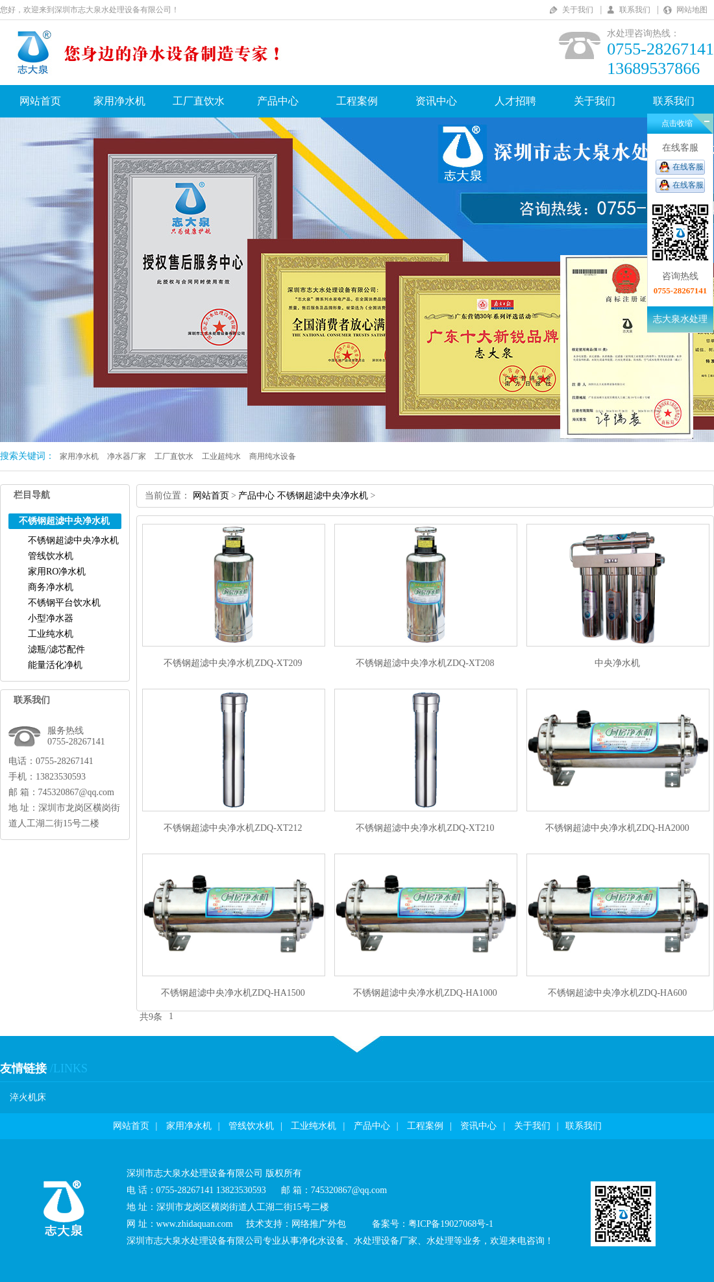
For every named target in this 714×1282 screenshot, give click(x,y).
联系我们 (634, 9)
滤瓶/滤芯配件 (56, 649)
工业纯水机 (50, 634)
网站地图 (692, 9)
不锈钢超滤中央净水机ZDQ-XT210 (425, 828)
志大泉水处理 (680, 319)
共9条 (151, 1017)
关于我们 (577, 9)
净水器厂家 (126, 456)
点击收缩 (677, 123)
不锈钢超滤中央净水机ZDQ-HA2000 (617, 828)
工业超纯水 (221, 456)
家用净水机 (119, 100)
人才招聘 (515, 100)
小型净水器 (50, 618)
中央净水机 (617, 663)
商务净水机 (50, 587)
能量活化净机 (55, 665)
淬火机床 (28, 1097)
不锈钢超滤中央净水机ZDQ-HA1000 (425, 993)
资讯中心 (436, 100)
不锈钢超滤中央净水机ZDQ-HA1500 (233, 993)
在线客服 (688, 166)
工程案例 (357, 100)
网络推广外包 (318, 1224)
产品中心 (278, 100)
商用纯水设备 (272, 456)
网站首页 (40, 100)
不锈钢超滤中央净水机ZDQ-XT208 (425, 663)
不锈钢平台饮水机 (64, 603)
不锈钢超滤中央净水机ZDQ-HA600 (617, 993)
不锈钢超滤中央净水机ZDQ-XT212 (233, 828)
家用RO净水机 (57, 571)
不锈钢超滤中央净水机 (73, 540)
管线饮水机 (50, 556)
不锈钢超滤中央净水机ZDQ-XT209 (233, 663)
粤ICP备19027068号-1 (450, 1224)
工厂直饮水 (199, 100)
